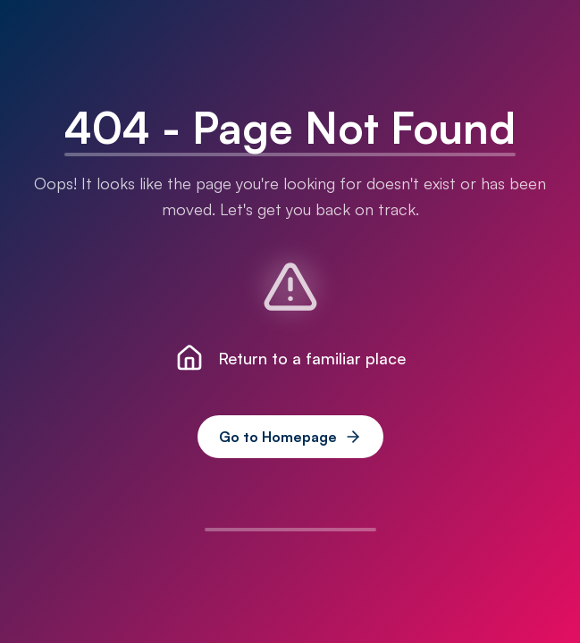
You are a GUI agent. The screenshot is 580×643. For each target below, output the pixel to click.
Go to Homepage (290, 437)
